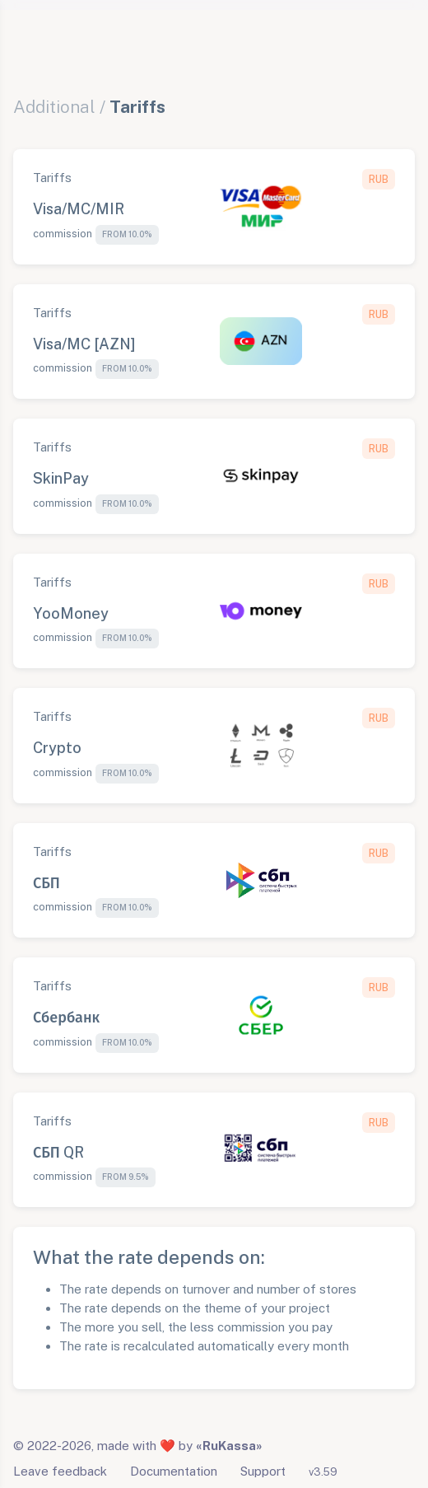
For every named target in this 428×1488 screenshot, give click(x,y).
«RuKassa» (229, 1446)
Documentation (173, 1471)
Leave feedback (60, 1471)
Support (263, 1471)
